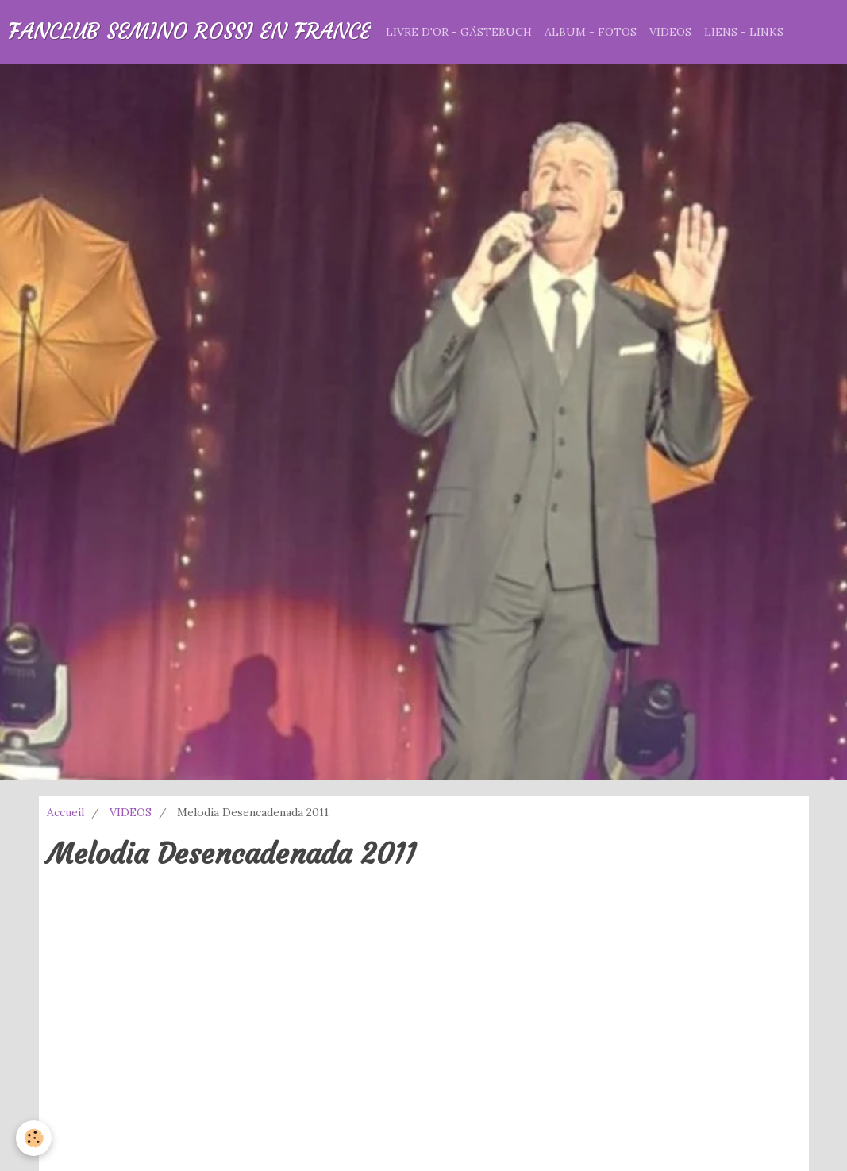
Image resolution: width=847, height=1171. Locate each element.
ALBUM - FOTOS (591, 32)
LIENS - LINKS (743, 32)
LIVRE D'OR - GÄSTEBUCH (459, 32)
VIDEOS (670, 32)
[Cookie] (34, 1138)
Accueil (65, 812)
